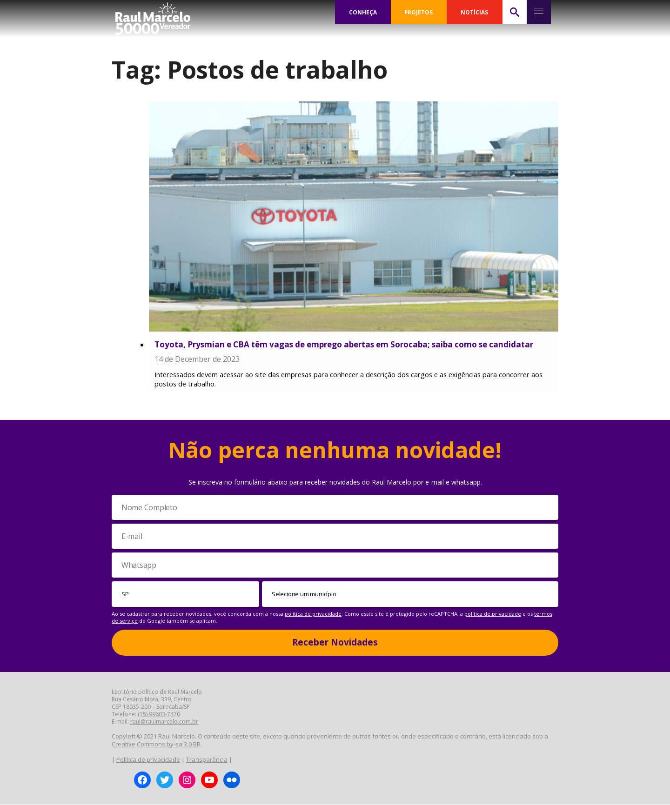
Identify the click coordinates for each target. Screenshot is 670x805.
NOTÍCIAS (474, 12)
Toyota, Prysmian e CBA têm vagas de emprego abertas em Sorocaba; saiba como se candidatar (343, 344)
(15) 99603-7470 (159, 715)
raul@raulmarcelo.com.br (164, 722)
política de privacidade (313, 614)
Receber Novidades (335, 643)
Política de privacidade (148, 760)
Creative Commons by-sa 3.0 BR (156, 744)
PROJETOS (419, 12)
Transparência (207, 760)
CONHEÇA (363, 12)
